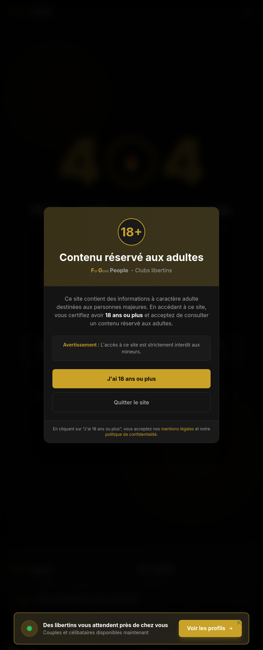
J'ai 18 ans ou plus (131, 378)
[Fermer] (239, 622)
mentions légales (177, 428)
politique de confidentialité (130, 434)
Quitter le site (131, 402)
